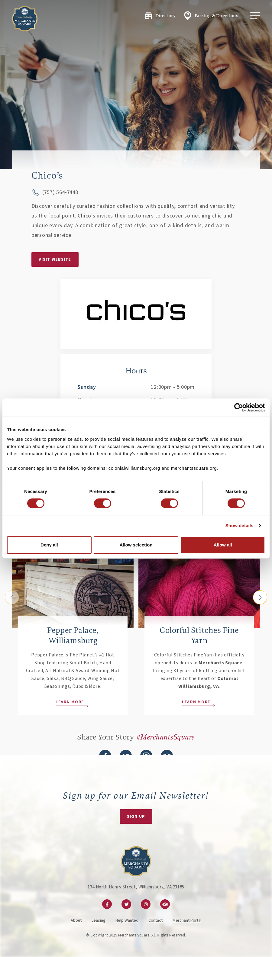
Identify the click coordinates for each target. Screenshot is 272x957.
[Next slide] (260, 597)
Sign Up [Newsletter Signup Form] (136, 817)
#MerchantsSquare (165, 737)
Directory (160, 15)
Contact (155, 920)
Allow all (223, 544)
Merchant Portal (187, 920)
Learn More (70, 702)
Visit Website (55, 259)
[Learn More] (73, 571)
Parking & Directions (210, 16)
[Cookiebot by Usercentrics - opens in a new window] (238, 407)
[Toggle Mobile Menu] (255, 16)
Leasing (98, 920)
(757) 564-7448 (60, 192)
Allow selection (135, 544)
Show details (239, 525)
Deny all (49, 544)
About (76, 920)
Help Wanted (126, 920)
